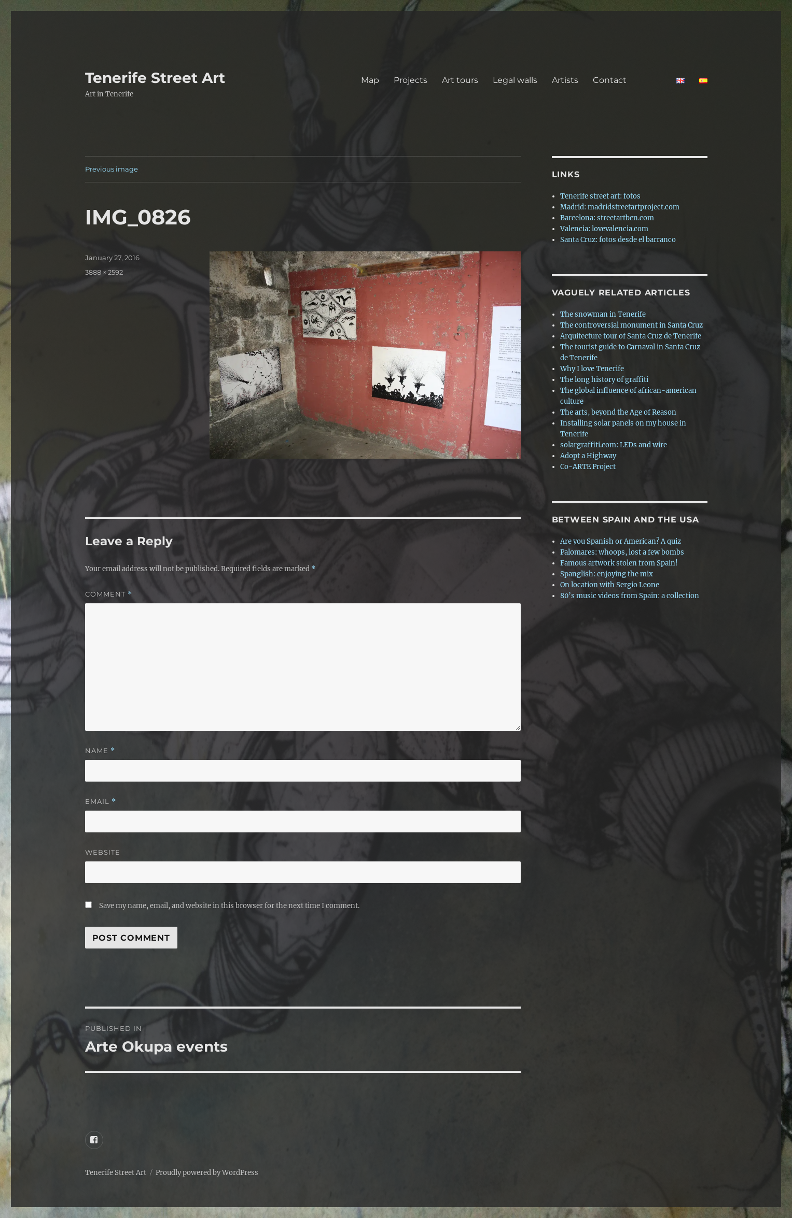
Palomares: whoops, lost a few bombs (622, 552)
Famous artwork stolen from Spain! (619, 563)
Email (100, 801)
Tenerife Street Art (155, 78)
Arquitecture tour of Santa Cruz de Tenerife (630, 336)
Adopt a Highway (588, 455)
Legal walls (515, 80)
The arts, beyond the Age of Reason (618, 412)
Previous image (111, 169)
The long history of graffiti (604, 379)
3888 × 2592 (104, 272)
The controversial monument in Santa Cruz (631, 325)
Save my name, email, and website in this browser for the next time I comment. (229, 905)
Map (370, 80)
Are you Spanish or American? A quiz (620, 541)
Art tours (460, 80)
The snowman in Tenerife (603, 314)
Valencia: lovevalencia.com (604, 228)
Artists (565, 80)
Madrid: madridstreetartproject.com (619, 207)
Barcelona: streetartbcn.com (607, 218)
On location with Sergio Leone (609, 584)
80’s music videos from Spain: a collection (629, 595)
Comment (108, 594)
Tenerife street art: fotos (600, 196)
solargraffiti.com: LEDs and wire (613, 445)
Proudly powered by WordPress (207, 1172)
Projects (410, 80)
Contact (627, 80)
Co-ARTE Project (588, 466)
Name (100, 750)
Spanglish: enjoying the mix (606, 574)
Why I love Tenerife (592, 368)
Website (102, 852)
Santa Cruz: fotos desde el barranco (618, 239)
